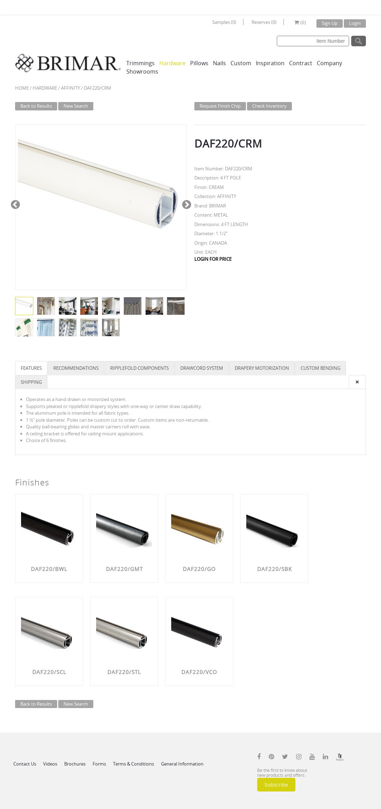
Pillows (199, 63)
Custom (240, 63)
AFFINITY (70, 88)
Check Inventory (269, 106)
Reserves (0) (264, 22)
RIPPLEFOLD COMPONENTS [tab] (139, 368)
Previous (15, 204)
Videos (50, 764)
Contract (300, 63)
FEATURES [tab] (31, 368)
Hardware (172, 63)
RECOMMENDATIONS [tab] (76, 368)
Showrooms (142, 71)
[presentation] (357, 382)
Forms (99, 764)
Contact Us (24, 764)
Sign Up (329, 23)
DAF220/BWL (49, 568)
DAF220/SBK (274, 568)
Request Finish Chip (220, 106)
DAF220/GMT (124, 568)
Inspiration (270, 63)
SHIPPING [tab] (31, 382)
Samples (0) (224, 22)
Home (22, 88)
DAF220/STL (124, 671)
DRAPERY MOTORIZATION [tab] (262, 368)
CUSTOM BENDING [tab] (320, 368)
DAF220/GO (199, 568)
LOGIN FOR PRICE (213, 259)
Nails (219, 63)
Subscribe (276, 784)
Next (186, 204)
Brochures (75, 764)
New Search (76, 106)
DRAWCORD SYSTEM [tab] (201, 368)
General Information (182, 764)
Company (329, 63)
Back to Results (36, 106)
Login (355, 23)
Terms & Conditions (133, 764)
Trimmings (140, 63)
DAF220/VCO (199, 671)
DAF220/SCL (49, 671)
